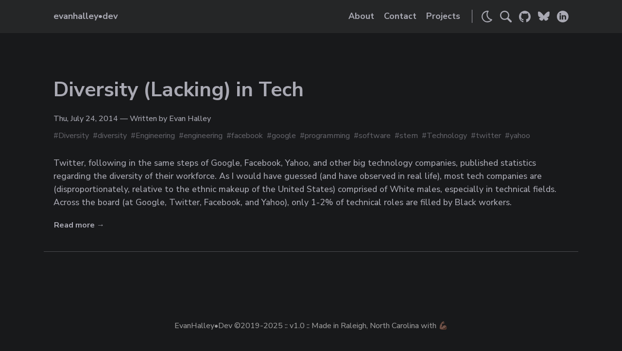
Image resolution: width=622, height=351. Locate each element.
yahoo (520, 135)
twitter (488, 135)
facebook (247, 135)
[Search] (506, 16)
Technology (447, 135)
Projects (443, 16)
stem (408, 135)
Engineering (155, 135)
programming (327, 135)
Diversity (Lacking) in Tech (178, 90)
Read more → (79, 225)
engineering (203, 135)
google (284, 135)
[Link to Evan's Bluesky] (544, 16)
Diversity (73, 135)
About (361, 16)
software (375, 135)
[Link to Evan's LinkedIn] (563, 16)
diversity (112, 135)
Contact (400, 16)
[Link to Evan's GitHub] (525, 16)
